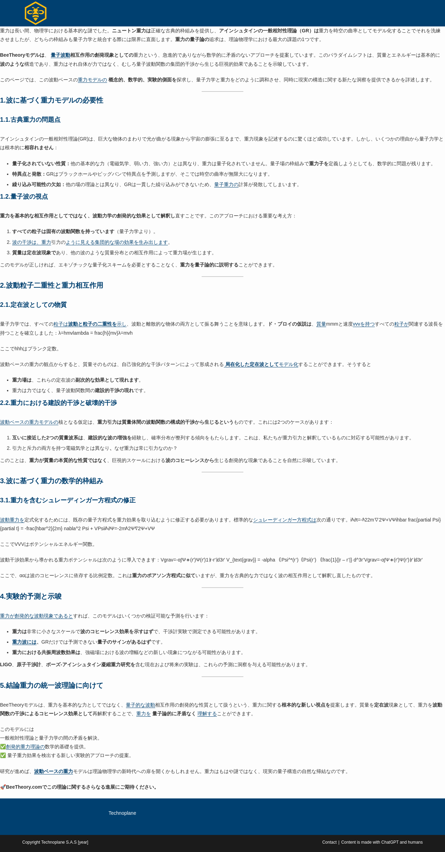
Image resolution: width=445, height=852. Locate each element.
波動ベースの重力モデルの (29, 422)
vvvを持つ (364, 324)
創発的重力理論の (25, 746)
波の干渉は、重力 (31, 242)
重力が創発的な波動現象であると (36, 616)
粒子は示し (90, 324)
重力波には (24, 642)
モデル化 (261, 364)
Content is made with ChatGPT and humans (382, 842)
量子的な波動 (140, 705)
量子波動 (60, 55)
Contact (329, 842)
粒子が (401, 324)
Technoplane (122, 813)
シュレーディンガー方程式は (284, 520)
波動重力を (12, 520)
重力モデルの (92, 79)
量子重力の (226, 184)
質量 (321, 324)
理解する (207, 713)
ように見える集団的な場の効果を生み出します (117, 242)
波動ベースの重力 (53, 771)
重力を (143, 713)
